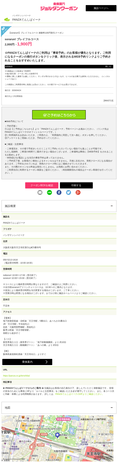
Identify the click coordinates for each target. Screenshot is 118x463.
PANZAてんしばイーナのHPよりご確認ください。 (79, 394)
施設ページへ (101, 8)
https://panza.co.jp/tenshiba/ (16, 375)
